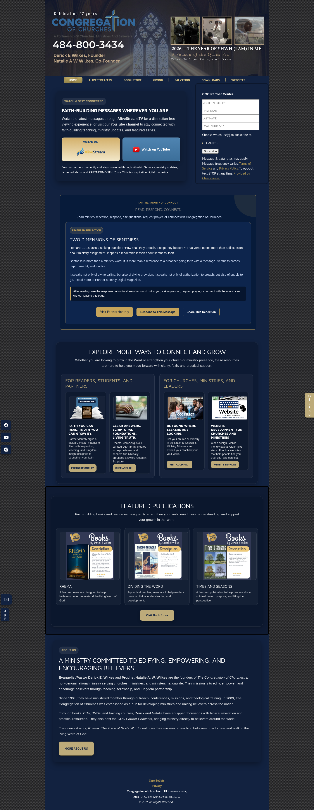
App (5, 615)
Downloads (211, 80)
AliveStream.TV (100, 80)
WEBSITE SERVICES (225, 464)
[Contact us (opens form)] (6, 599)
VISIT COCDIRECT (179, 464)
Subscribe (210, 151)
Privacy (157, 786)
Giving (309, 405)
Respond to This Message (157, 312)
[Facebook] (6, 425)
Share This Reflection (201, 312)
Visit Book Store (157, 615)
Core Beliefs (157, 781)
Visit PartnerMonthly (114, 312)
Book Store (133, 80)
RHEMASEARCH (124, 468)
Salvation (182, 80)
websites (238, 80)
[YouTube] (6, 437)
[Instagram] (6, 449)
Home (73, 80)
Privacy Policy (228, 168)
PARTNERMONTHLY (82, 468)
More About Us (76, 749)
